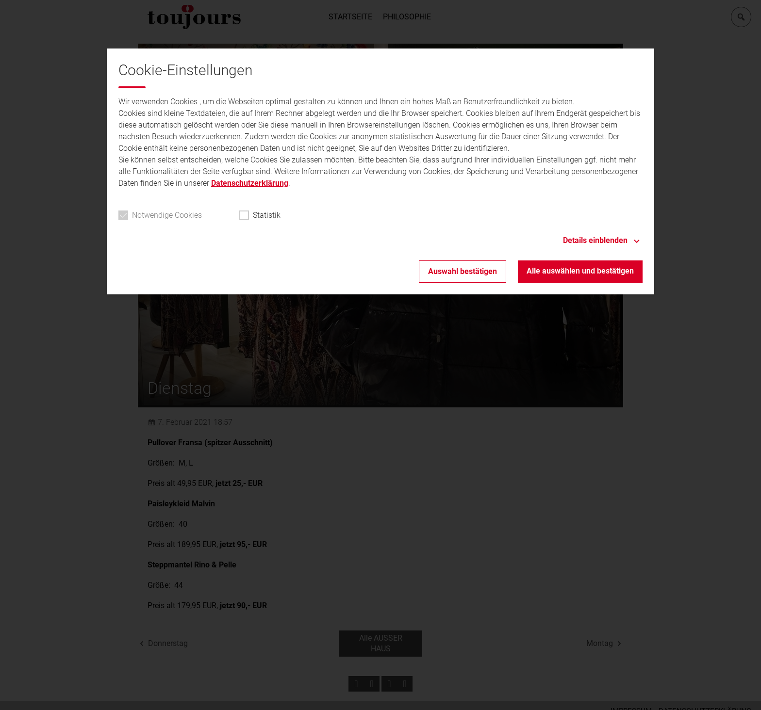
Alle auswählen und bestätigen (580, 270)
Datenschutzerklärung (249, 183)
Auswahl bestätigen (462, 271)
